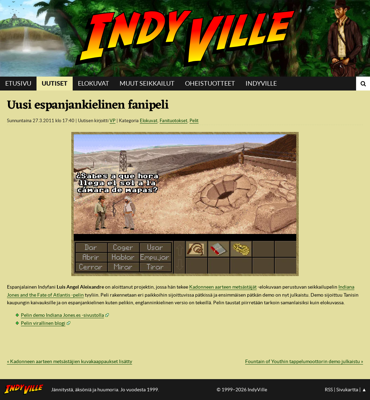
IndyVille (185, 38)
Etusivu (18, 83)
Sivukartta (347, 389)
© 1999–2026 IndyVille (242, 389)
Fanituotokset (173, 120)
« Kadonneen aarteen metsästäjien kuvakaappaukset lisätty (69, 361)
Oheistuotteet (210, 83)
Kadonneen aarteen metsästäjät (223, 287)
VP (112, 120)
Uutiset (54, 83)
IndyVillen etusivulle (25, 389)
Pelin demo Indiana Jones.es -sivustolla (62, 315)
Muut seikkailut (147, 83)
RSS (329, 389)
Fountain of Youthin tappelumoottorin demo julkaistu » (304, 361)
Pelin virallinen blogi (43, 323)
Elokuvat (93, 83)
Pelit (194, 120)
